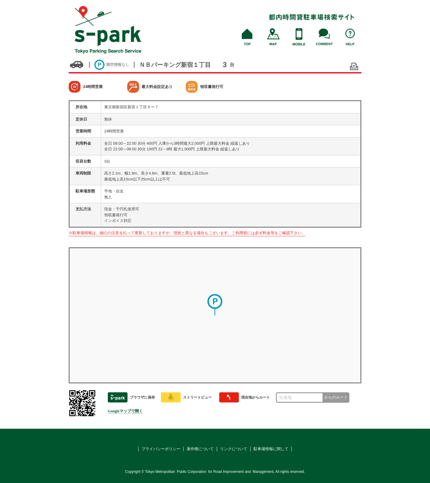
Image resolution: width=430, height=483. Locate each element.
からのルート (336, 397)
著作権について (200, 449)
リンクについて (233, 449)
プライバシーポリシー (161, 449)
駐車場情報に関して (271, 449)
